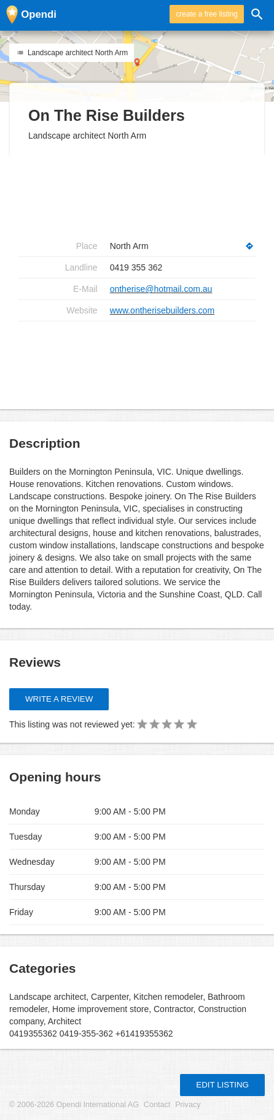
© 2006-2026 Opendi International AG (74, 1104)
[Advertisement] (137, 360)
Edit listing (222, 1084)
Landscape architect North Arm (71, 52)
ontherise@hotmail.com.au (161, 289)
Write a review (59, 699)
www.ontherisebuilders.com (162, 310)
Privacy (187, 1104)
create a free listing (206, 14)
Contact (157, 1104)
